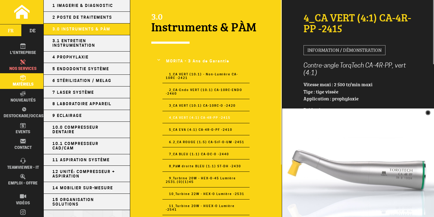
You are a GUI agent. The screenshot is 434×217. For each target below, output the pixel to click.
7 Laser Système (73, 92)
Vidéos (23, 199)
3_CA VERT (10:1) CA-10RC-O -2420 (202, 105)
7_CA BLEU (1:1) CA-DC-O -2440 (199, 154)
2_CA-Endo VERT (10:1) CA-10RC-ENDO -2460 (204, 91)
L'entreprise (23, 49)
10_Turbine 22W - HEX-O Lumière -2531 (206, 194)
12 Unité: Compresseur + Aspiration (83, 173)
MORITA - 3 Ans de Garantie (197, 61)
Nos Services (22, 65)
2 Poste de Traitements (82, 17)
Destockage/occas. (24, 112)
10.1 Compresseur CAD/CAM (75, 145)
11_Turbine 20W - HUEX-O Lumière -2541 (200, 207)
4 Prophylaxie (70, 57)
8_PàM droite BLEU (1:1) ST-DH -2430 (205, 166)
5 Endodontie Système (80, 69)
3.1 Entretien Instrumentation (73, 43)
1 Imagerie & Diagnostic (82, 5)
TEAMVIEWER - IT (23, 163)
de (33, 30)
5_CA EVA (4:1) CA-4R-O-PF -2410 (200, 129)
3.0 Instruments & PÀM (81, 29)
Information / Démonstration (344, 50)
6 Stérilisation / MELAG (82, 80)
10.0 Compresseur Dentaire (75, 129)
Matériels (23, 80)
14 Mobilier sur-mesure (82, 188)
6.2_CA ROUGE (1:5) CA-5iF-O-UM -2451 (206, 142)
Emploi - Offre (23, 179)
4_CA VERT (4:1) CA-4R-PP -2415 (200, 117)
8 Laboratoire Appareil (82, 104)
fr (11, 30)
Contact (23, 144)
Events (23, 128)
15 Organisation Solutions (73, 201)
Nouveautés (23, 96)
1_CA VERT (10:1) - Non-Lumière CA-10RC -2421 (202, 76)
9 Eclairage (67, 115)
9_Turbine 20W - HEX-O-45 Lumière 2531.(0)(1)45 (201, 180)
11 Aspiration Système (81, 160)
